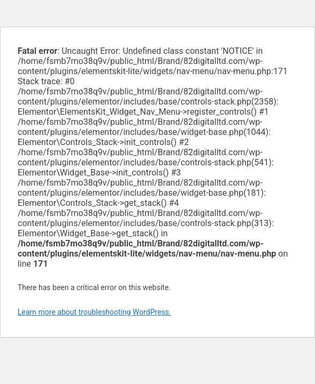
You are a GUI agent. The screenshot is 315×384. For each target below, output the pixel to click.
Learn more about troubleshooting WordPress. (94, 312)
